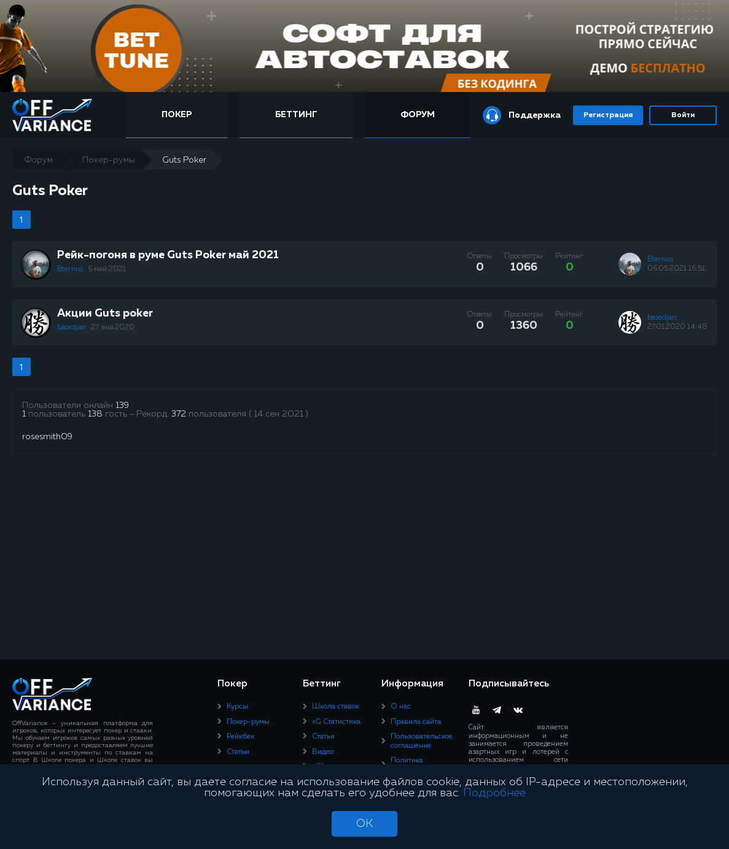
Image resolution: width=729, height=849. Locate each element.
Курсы (237, 706)
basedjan (72, 327)
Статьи (238, 752)
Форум (417, 114)
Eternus (71, 269)
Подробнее (494, 793)
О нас (401, 706)
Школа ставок (335, 706)
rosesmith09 (47, 436)
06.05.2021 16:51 (676, 268)
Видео (322, 752)
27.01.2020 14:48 (677, 327)
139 (122, 405)
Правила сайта (416, 722)
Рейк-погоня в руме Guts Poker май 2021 (168, 255)
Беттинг (296, 114)
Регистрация (608, 115)
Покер (177, 114)
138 (95, 414)
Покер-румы (248, 722)
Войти (683, 115)
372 (178, 414)
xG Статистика (336, 722)
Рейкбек (240, 736)
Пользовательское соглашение (422, 741)
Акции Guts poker (105, 313)
